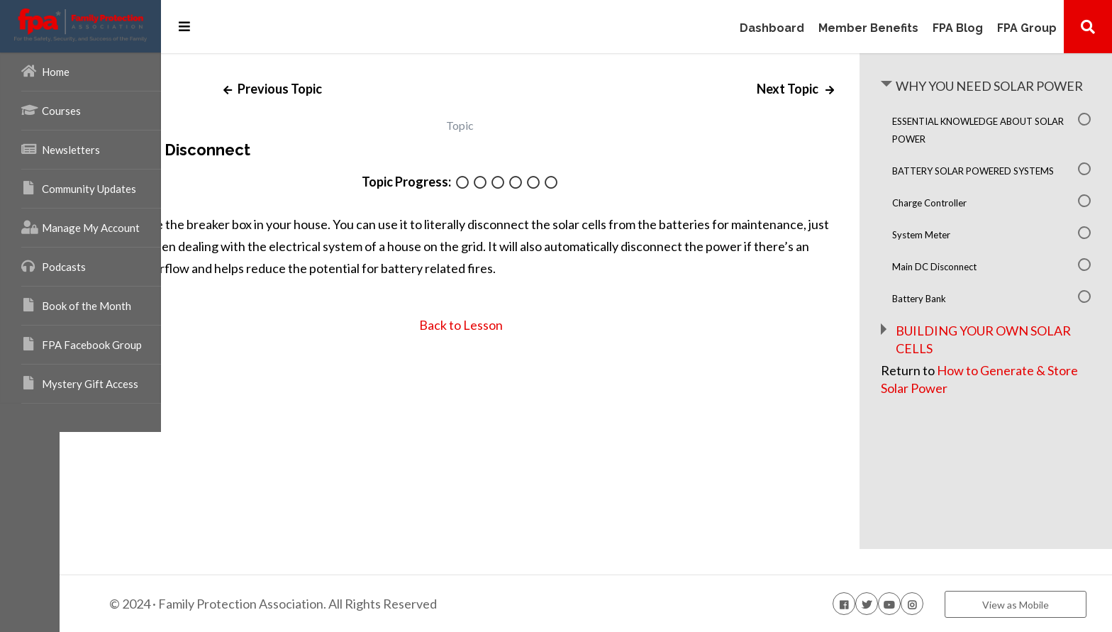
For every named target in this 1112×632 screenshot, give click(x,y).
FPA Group (1027, 29)
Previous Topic (360, 88)
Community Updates (78, 188)
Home (45, 71)
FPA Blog (958, 29)
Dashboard (772, 29)
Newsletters (60, 149)
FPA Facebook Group (81, 344)
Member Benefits (868, 29)
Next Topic (813, 88)
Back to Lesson (522, 325)
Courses (51, 110)
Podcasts (53, 266)
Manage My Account (80, 227)
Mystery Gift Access (79, 383)
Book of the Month (76, 305)
